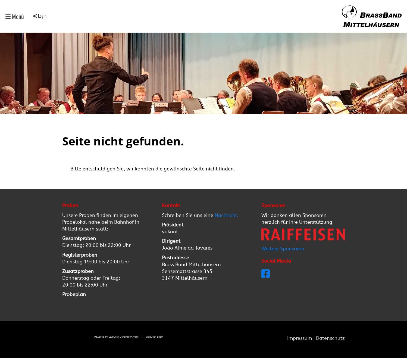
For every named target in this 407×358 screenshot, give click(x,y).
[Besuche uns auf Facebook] (265, 274)
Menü (14, 16)
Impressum (300, 338)
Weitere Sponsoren (282, 249)
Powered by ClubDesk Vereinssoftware (116, 336)
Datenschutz (330, 338)
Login (39, 16)
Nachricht (226, 215)
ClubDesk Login (154, 336)
